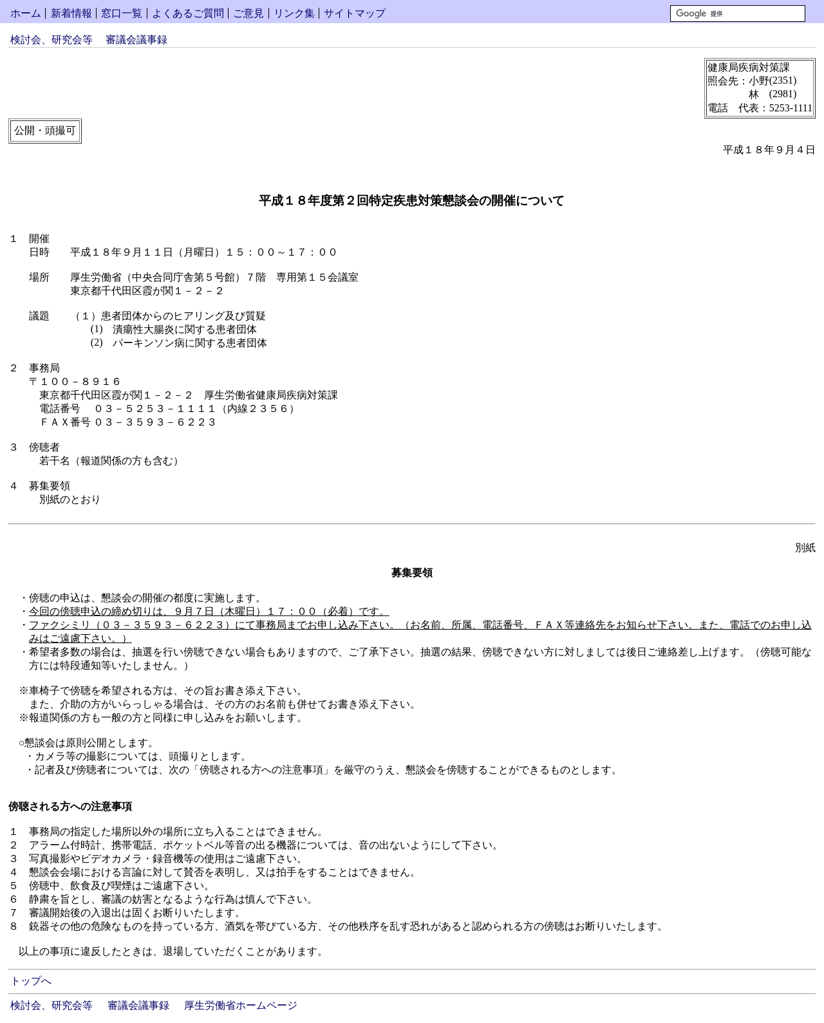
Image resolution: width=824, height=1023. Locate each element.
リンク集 (294, 13)
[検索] (738, 13)
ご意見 (248, 13)
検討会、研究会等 (51, 39)
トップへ (31, 980)
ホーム (25, 13)
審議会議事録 (136, 39)
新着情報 (71, 13)
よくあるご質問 (188, 13)
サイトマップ (355, 13)
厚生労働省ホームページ (240, 1005)
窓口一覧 (121, 13)
